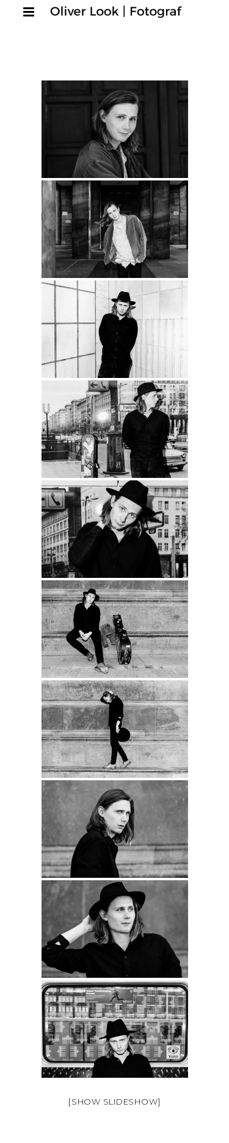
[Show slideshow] (114, 1101)
